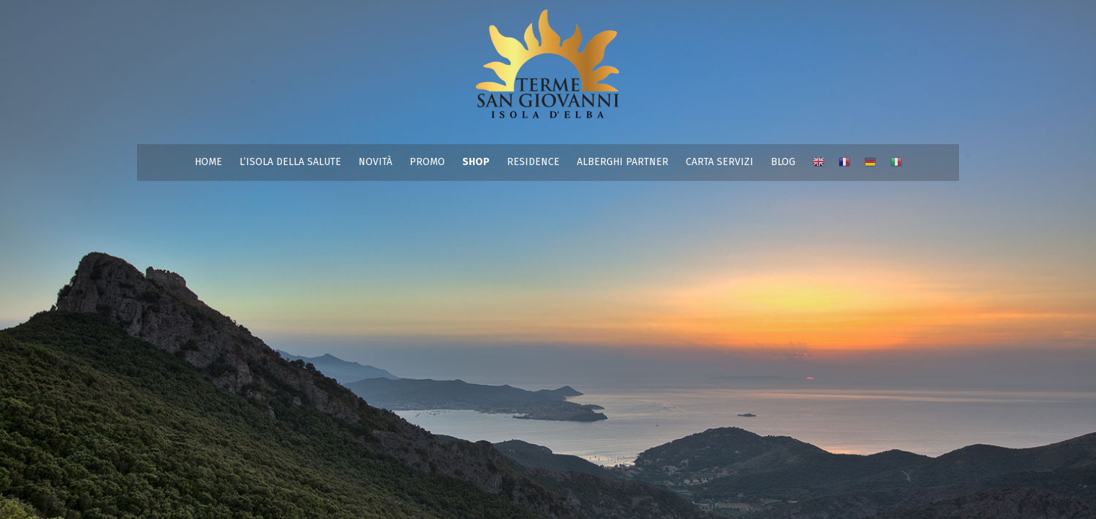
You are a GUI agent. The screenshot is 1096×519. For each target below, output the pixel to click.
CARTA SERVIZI (720, 162)
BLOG (783, 162)
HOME (208, 162)
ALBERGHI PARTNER (622, 162)
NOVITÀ (375, 162)
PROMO (427, 162)
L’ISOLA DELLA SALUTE (290, 162)
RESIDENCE (533, 162)
